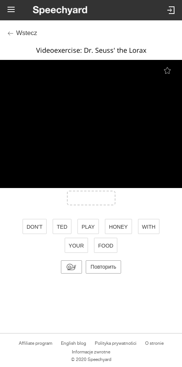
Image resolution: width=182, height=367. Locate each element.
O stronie (154, 343)
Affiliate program (35, 343)
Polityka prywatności (115, 343)
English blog (73, 343)
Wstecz (26, 33)
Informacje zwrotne (91, 352)
